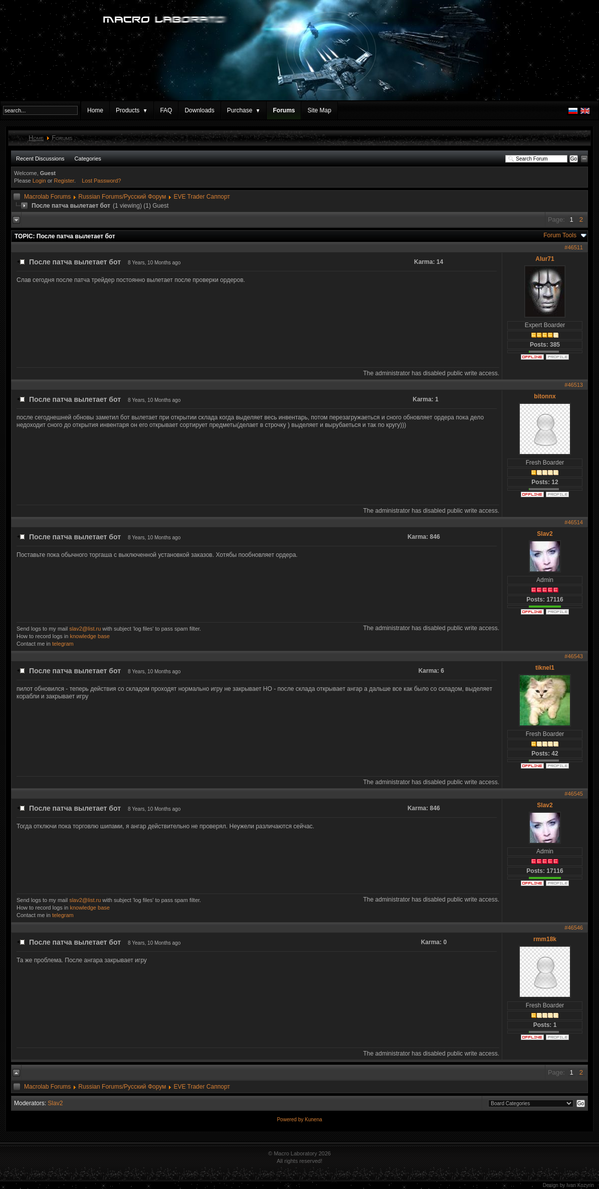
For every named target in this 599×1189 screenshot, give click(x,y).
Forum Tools (559, 235)
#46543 (573, 656)
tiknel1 (544, 667)
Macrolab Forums (47, 196)
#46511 (573, 247)
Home (95, 110)
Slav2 (544, 533)
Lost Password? (101, 181)
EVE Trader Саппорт (201, 196)
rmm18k (544, 939)
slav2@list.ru (85, 629)
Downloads (199, 110)
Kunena (313, 1119)
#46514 (573, 522)
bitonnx (544, 396)
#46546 (573, 928)
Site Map (319, 110)
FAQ (166, 110)
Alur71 (544, 258)
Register (64, 181)
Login (39, 181)
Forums (284, 110)
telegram (63, 644)
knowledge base (90, 636)
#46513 (573, 385)
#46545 (573, 794)
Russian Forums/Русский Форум (122, 196)
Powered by (291, 1119)
